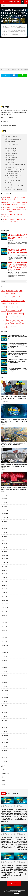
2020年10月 (5, 652)
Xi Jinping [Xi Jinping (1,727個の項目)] (4, 306)
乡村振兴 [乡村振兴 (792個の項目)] (21, 313)
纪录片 (3, 469)
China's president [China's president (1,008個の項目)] (5, 293)
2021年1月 (4, 641)
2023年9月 (4, 521)
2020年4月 (4, 675)
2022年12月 (5, 555)
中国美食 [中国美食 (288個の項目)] (19, 310)
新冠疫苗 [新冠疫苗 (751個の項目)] (3, 320)
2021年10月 (5, 607)
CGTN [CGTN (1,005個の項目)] (16, 290)
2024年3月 (4, 498)
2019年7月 (4, 709)
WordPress (16, 893)
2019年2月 (4, 727)
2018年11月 (5, 739)
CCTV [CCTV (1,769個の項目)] (3, 290)
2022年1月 (4, 596)
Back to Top (14, 883)
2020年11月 (5, 649)
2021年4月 (4, 630)
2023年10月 (5, 517)
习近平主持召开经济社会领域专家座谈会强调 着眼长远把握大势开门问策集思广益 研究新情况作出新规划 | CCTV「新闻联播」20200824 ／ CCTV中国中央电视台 (7, 842)
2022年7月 (4, 573)
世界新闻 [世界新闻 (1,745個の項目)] (3, 310)
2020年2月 (4, 682)
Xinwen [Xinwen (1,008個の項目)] (14, 306)
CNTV (14, 26)
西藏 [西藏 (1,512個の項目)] (8, 327)
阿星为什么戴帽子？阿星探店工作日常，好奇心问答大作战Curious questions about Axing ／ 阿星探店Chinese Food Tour (14, 398)
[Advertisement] (14, 53)
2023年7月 (4, 528)
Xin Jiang (8, 27)
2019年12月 (5, 690)
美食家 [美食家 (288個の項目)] (12, 323)
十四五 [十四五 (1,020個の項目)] (8, 317)
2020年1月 (4, 686)
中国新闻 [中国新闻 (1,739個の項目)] (13, 310)
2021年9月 (4, 611)
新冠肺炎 (23, 30)
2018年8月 (4, 750)
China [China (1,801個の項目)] (20, 290)
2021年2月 (4, 637)
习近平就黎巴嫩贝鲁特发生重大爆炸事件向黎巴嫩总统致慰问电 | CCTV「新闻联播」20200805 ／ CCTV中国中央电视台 (17, 251)
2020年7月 (4, 664)
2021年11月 (5, 603)
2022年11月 (5, 558)
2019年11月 (5, 694)
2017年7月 (4, 761)
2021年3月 (4, 634)
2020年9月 (4, 656)
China (11, 26)
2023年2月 (4, 547)
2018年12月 (5, 735)
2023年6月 (4, 532)
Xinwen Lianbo (14, 27)
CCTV (8, 26)
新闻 (10, 24)
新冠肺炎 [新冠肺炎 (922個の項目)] (9, 320)
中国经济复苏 (18, 28)
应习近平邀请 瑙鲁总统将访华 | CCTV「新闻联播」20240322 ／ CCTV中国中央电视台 (17, 337)
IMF (16, 26)
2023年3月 (4, 543)
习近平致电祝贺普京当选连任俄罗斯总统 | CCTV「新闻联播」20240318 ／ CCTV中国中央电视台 (17, 369)
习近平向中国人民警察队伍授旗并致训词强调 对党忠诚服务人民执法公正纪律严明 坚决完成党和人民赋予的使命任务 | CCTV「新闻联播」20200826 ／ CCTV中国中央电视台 (7, 815)
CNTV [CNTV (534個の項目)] (23, 300)
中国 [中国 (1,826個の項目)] (8, 310)
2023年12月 (5, 510)
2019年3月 (4, 724)
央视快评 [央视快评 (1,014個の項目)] (18, 317)
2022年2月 (4, 592)
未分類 (3, 424)
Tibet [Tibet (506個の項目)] (21, 303)
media (3, 769)
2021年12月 (5, 600)
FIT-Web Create (22, 891)
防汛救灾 (16, 34)
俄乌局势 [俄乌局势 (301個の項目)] (3, 317)
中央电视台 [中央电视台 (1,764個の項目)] (4, 313)
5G (16, 806)
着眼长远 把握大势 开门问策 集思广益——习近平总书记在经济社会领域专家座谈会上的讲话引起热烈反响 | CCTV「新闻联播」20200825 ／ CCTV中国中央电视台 (20, 814)
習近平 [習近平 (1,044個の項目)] (23, 323)
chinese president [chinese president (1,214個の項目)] (5, 300)
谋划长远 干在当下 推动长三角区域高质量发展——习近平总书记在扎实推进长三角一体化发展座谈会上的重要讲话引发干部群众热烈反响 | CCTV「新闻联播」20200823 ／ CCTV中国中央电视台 (20, 843)
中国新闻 (9, 28)
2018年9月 (4, 746)
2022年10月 (5, 562)
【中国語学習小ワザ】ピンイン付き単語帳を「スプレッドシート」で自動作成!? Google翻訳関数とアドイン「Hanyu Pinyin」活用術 (14, 209)
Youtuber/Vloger (5, 401)
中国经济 (13, 28)
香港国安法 (21, 34)
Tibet (24, 26)
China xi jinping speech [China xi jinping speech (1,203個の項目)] (6, 296)
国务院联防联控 (17, 30)
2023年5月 (4, 536)
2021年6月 (4, 622)
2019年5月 (4, 716)
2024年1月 (4, 506)
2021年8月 (4, 615)
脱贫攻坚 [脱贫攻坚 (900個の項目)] (3, 327)
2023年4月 (4, 540)
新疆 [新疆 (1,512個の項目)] (14, 320)
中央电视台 (8, 30)
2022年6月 (4, 577)
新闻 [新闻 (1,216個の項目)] (18, 320)
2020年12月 (5, 645)
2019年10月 (5, 697)
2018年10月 (5, 742)
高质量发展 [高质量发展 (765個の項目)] (13, 327)
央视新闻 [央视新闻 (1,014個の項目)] (24, 317)
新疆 (18, 31)
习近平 (12, 30)
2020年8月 (4, 660)
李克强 (5, 32)
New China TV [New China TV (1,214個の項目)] (11, 303)
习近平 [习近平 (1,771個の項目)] (15, 313)
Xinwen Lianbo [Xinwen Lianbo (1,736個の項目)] (21, 306)
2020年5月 (4, 671)
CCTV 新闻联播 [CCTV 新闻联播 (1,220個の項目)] (9, 290)
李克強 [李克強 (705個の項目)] (3, 323)
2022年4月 (4, 585)
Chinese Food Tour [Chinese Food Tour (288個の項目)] (17, 296)
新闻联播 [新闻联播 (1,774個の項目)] (23, 320)
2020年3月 (4, 679)
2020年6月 (4, 667)
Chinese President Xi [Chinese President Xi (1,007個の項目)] (15, 300)
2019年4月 (4, 720)
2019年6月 (4, 712)
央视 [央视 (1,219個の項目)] (13, 317)
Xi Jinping (4, 27)
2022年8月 (4, 570)
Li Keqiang (20, 26)
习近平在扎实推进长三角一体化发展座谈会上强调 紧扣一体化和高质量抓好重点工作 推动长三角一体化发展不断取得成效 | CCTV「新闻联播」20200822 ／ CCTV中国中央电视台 (7, 871)
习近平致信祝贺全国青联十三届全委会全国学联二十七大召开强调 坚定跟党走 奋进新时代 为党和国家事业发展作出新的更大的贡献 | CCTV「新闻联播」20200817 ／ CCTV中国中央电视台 (17, 266)
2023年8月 (4, 525)
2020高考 (4, 26)
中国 (6, 28)
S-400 (5, 835)
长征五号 (7, 34)
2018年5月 (4, 754)
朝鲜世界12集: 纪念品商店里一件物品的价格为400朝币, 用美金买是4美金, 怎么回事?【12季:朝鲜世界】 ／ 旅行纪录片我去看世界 (14, 466)
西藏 (19, 32)
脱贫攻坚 (16, 32)
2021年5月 (4, 626)
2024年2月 (4, 502)
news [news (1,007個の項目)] (17, 303)
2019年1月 (4, 731)
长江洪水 (12, 34)
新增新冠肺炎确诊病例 (12, 31)
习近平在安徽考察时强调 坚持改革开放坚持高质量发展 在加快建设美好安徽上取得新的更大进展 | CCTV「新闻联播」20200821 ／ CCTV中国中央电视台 (20, 870)
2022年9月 (4, 566)
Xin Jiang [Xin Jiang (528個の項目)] (9, 306)
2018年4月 (4, 757)
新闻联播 (21, 31)
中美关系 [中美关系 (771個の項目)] (10, 313)
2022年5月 (4, 581)
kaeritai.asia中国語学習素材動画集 (17, 890)
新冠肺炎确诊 (4, 31)
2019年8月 (4, 705)
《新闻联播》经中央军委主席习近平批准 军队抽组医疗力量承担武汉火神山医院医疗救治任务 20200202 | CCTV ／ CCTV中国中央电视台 (14, 421)
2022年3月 (4, 588)
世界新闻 (19, 27)
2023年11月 (5, 513)
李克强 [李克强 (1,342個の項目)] (7, 323)
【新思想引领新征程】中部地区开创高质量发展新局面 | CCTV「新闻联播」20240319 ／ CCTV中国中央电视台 (17, 361)
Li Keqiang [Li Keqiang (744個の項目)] (4, 303)
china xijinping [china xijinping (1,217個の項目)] (14, 293)
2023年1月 (4, 551)
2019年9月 (4, 701)
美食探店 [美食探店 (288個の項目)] (18, 323)
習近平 (12, 32)
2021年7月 (4, 619)
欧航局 (8, 32)
